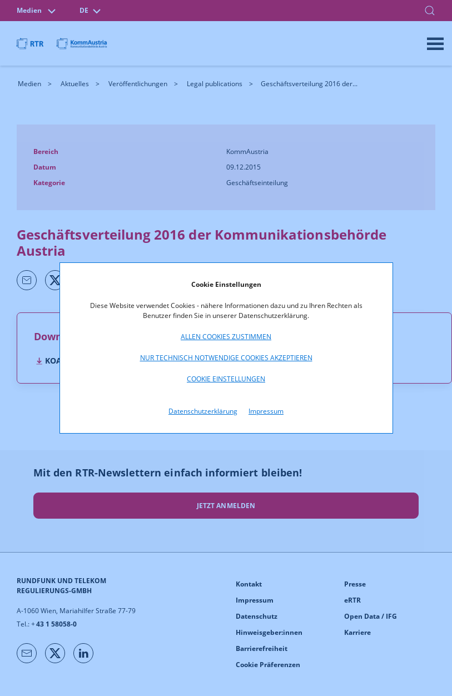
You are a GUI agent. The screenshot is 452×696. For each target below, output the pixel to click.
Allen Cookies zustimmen (226, 336)
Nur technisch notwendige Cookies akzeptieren (226, 357)
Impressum (266, 411)
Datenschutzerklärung (202, 411)
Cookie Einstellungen (226, 379)
